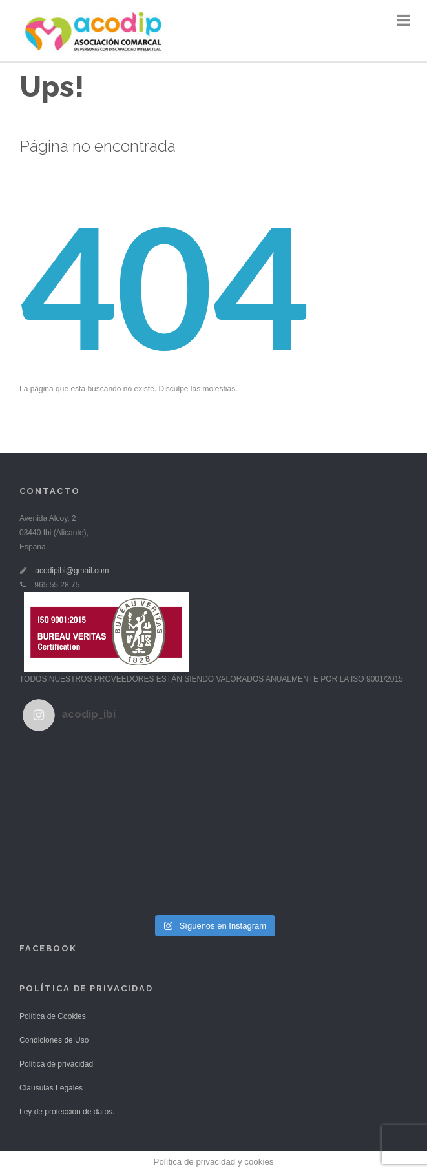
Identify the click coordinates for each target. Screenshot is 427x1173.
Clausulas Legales (51, 1087)
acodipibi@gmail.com (72, 570)
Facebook (48, 948)
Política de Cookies (52, 1016)
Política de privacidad (56, 1064)
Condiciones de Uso (54, 1040)
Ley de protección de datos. (66, 1111)
